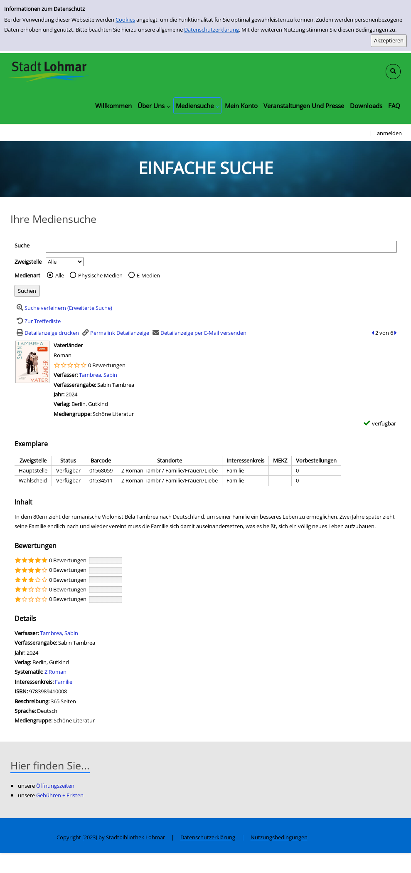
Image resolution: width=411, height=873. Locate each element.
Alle (59, 275)
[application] (153, 105)
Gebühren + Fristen (60, 795)
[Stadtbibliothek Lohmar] (48, 70)
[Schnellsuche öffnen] (393, 71)
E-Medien (148, 275)
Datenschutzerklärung (211, 29)
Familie (63, 681)
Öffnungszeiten (55, 785)
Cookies (125, 19)
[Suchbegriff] (221, 247)
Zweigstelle (28, 261)
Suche (22, 245)
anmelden (389, 133)
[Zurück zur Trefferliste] (38, 321)
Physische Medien (100, 275)
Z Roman (55, 671)
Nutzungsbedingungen (279, 837)
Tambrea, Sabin (98, 374)
